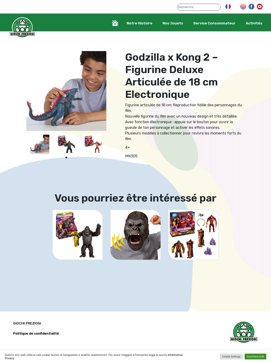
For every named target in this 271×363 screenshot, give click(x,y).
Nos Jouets (173, 23)
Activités (254, 23)
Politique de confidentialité (36, 333)
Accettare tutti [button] (255, 356)
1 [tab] (66, 157)
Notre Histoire (139, 23)
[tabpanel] (39, 144)
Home (115, 23)
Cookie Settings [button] (231, 356)
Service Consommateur (214, 23)
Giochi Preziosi (22, 27)
